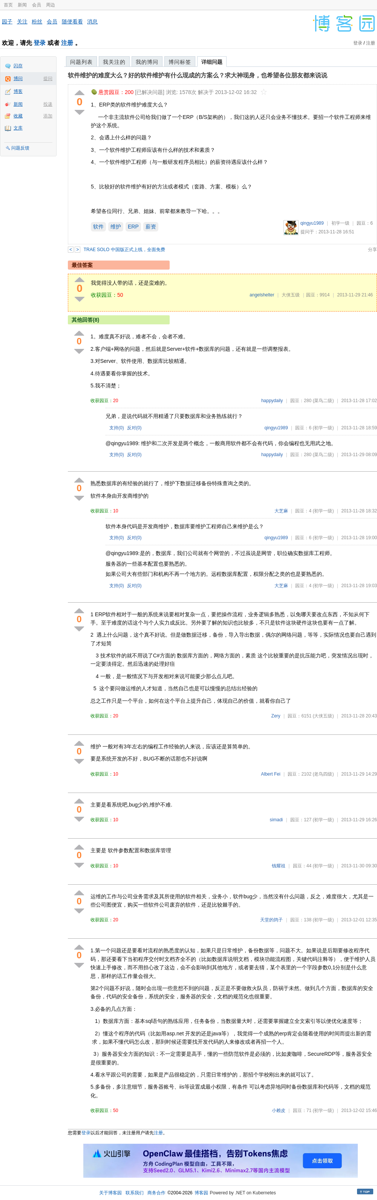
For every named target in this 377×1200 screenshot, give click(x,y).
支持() (116, 427)
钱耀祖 (278, 865)
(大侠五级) (323, 716)
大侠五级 (291, 295)
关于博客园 (110, 1192)
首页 (8, 5)
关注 (22, 22)
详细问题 (211, 62)
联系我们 (135, 1192)
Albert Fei (270, 774)
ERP (133, 227)
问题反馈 (20, 148)
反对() (134, 427)
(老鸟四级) (323, 774)
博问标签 (180, 62)
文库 (18, 128)
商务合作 (156, 1192)
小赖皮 (278, 1110)
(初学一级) (323, 427)
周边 (50, 5)
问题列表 (81, 62)
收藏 (18, 116)
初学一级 (340, 223)
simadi (276, 819)
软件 (98, 227)
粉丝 (37, 22)
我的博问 (147, 62)
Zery (275, 716)
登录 (40, 43)
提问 (47, 78)
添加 (47, 116)
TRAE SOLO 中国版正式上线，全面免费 (124, 249)
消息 (92, 22)
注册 (67, 43)
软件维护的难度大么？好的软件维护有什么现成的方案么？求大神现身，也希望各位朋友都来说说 (197, 75)
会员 (36, 5)
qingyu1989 (312, 223)
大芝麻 (281, 511)
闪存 (18, 65)
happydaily (272, 400)
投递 (47, 104)
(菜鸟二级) (323, 400)
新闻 (22, 5)
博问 (18, 78)
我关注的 (114, 62)
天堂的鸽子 (271, 919)
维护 (115, 227)
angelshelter (262, 295)
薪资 (151, 227)
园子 (7, 22)
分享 (372, 249)
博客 (18, 91)
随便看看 (72, 22)
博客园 (201, 1192)
